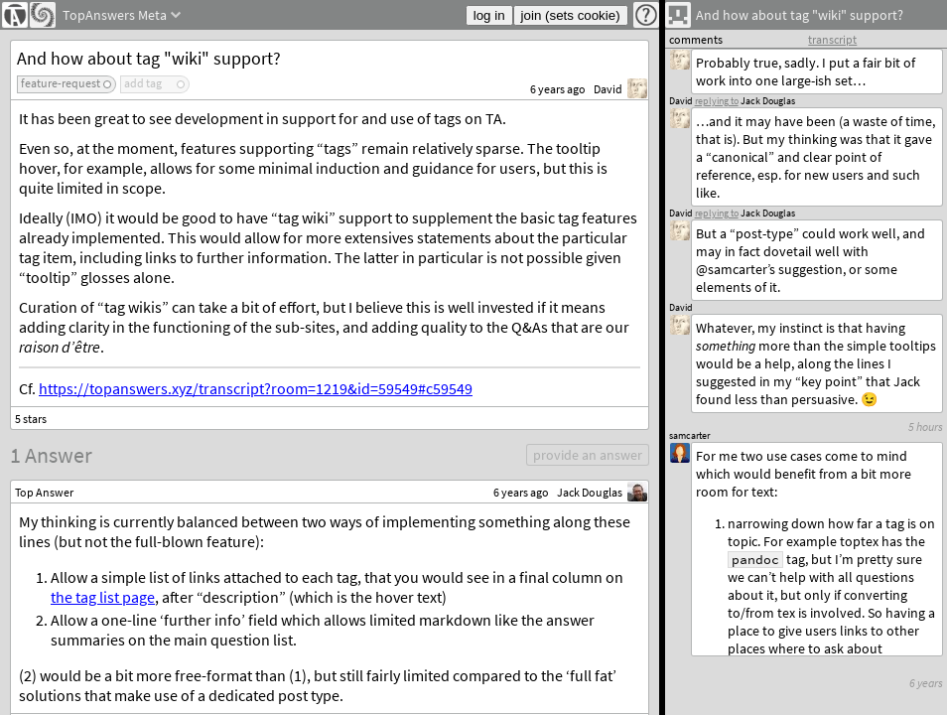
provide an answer (587, 455)
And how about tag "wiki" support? (149, 58)
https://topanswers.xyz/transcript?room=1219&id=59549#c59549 (256, 388)
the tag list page (103, 597)
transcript (832, 39)
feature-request (60, 82)
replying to (717, 213)
